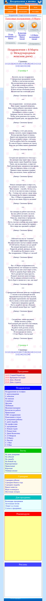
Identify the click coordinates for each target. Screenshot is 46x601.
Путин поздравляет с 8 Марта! (11, 39)
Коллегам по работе (13, 410)
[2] (9, 64)
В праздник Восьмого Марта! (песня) (22, 38)
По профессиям (11, 424)
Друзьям (8, 403)
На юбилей (9, 457)
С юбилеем (9, 396)
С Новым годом (11, 429)
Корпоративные (11, 464)
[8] (26, 64)
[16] (28, 66)
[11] (35, 64)
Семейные (9, 401)
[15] (24, 66)
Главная (10, 7)
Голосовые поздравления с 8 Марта (23, 18)
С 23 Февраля (10, 436)
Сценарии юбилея (12, 480)
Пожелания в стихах (13, 417)
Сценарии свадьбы (12, 485)
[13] (17, 66)
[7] (23, 64)
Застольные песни (12, 504)
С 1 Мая (8, 443)
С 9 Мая (8, 445)
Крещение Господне (18, 378)
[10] (31, 64)
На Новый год (10, 461)
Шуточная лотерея (12, 492)
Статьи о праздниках (13, 508)
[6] (20, 64)
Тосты (35, 7)
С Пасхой (9, 440)
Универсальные (11, 471)
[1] (6, 64)
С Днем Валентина (12, 433)
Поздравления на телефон (15, 392)
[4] (14, 64)
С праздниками (11, 426)
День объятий (15, 380)
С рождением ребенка (13, 419)
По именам (9, 399)
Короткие (9, 468)
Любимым (9, 406)
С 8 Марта (9, 438)
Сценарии (10, 11)
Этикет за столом (12, 506)
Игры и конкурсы (12, 489)
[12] (39, 64)
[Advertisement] (23, 582)
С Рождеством (10, 431)
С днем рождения (12, 394)
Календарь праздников (14, 501)
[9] (28, 64)
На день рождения (12, 454)
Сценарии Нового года (14, 482)
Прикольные (10, 413)
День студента (15, 382)
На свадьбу (9, 459)
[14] (21, 66)
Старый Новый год (17, 375)
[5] (17, 64)
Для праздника (23, 11)
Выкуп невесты (11, 487)
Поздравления (23, 7)
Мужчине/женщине (12, 408)
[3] (12, 64)
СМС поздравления (12, 415)
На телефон (35, 11)
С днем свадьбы (11, 422)
